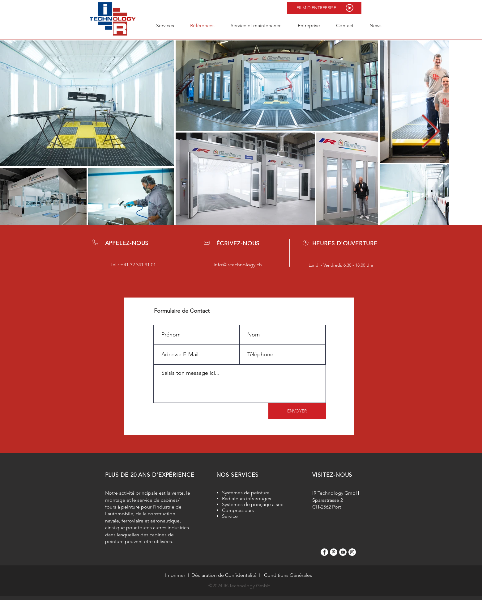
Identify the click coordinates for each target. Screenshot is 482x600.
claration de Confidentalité (227, 575)
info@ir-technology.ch (238, 265)
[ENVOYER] (297, 411)
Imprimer (175, 575)
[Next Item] (430, 132)
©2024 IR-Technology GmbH (239, 586)
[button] (324, 8)
